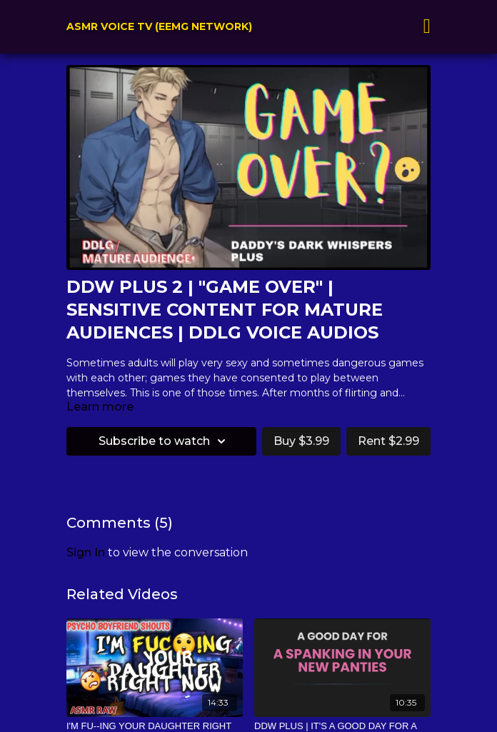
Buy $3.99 (301, 441)
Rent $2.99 (388, 441)
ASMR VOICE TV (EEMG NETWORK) (159, 26)
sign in (85, 552)
